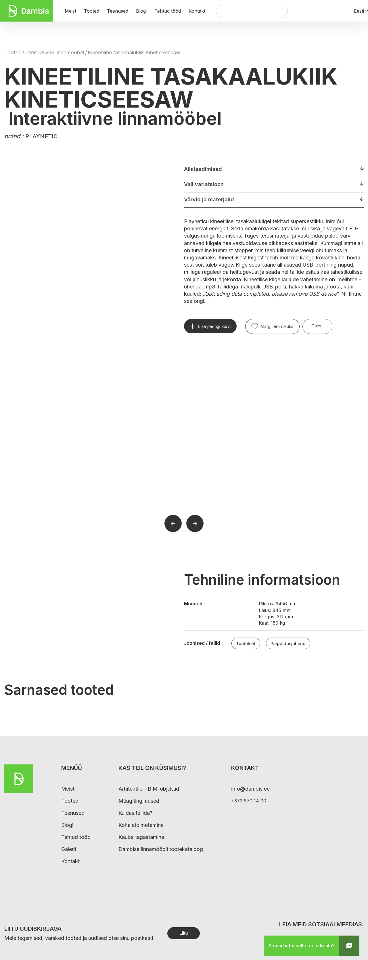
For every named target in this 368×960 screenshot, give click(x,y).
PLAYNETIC (41, 136)
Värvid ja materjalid (209, 199)
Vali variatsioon (204, 184)
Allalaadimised (203, 169)
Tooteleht (246, 643)
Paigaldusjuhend (288, 643)
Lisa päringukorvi (214, 326)
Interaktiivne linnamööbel (54, 52)
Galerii (317, 325)
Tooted (13, 52)
